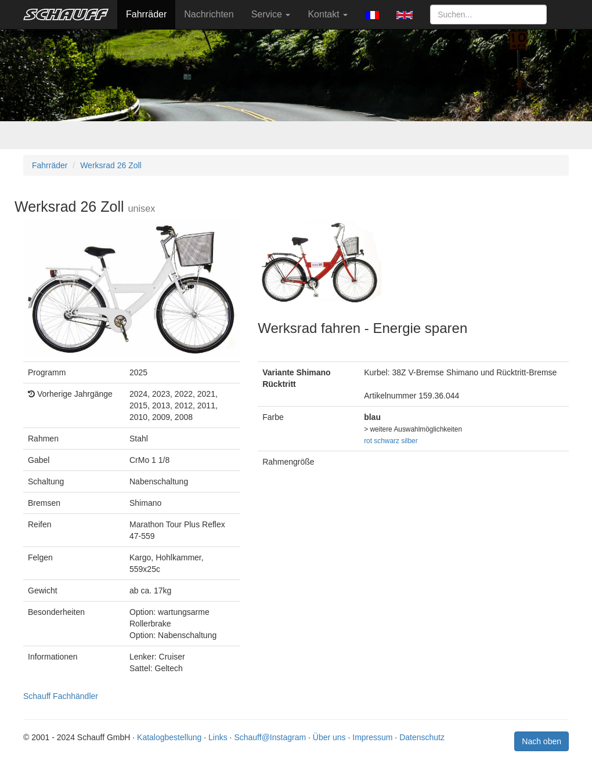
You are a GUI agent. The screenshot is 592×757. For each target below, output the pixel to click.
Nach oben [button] (541, 741)
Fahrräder (146, 14)
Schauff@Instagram (270, 737)
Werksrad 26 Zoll (111, 165)
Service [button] (271, 14)
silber (409, 441)
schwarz (386, 441)
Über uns (329, 737)
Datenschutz (422, 737)
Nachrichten (208, 14)
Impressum (372, 737)
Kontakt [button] (328, 14)
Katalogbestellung (169, 737)
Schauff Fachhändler (60, 696)
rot (368, 441)
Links (218, 737)
